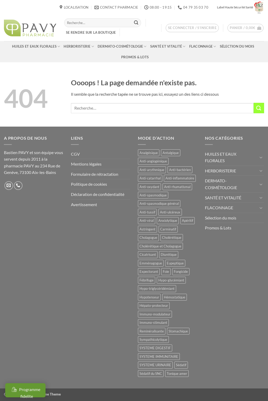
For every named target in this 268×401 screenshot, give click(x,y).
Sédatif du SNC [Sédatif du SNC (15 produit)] (150, 373)
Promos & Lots (135, 57)
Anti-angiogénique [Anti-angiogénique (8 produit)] (153, 161)
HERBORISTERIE (79, 46)
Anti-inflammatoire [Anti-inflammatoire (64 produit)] (179, 178)
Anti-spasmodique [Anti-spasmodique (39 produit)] (153, 195)
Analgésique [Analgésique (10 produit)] (148, 153)
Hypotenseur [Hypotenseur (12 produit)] (149, 297)
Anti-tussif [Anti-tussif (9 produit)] (147, 212)
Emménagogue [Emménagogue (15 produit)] (150, 263)
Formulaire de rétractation (94, 174)
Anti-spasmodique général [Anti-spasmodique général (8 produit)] (159, 203)
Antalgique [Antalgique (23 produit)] (171, 153)
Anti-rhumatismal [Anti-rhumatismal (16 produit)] (177, 187)
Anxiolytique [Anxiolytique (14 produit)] (167, 220)
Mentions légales (86, 163)
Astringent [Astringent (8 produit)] (147, 229)
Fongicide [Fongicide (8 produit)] (181, 271)
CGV (75, 153)
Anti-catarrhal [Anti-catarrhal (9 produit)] (150, 178)
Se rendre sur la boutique (91, 32)
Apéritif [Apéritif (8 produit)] (187, 220)
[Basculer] (261, 157)
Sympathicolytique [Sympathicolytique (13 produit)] (153, 339)
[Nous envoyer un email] (8, 185)
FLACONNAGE (202, 46)
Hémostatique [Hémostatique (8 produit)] (174, 297)
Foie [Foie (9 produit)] (166, 271)
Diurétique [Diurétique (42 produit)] (169, 254)
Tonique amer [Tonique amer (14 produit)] (177, 373)
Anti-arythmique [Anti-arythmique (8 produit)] (151, 170)
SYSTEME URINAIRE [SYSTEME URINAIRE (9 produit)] (155, 365)
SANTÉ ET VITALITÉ (168, 46)
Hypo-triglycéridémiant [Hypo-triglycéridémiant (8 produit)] (157, 288)
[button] (192, 28)
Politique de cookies (89, 184)
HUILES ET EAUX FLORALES (36, 46)
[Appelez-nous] (18, 185)
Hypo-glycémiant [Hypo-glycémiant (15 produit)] (171, 280)
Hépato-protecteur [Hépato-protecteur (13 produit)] (153, 305)
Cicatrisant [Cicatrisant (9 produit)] (147, 254)
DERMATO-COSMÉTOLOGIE (122, 46)
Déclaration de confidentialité (97, 194)
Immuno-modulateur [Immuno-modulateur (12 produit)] (154, 314)
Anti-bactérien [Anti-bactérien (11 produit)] (180, 170)
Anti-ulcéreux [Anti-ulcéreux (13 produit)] (170, 212)
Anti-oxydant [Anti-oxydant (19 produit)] (149, 187)
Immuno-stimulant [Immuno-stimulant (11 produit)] (153, 322)
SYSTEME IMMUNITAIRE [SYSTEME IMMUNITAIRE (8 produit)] (158, 356)
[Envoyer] (136, 22)
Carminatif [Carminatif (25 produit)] (168, 229)
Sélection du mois (237, 46)
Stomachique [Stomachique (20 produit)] (178, 331)
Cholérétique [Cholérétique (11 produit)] (171, 237)
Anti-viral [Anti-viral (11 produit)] (146, 220)
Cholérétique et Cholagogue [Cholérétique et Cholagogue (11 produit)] (160, 246)
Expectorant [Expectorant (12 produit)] (148, 271)
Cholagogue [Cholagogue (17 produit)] (148, 237)
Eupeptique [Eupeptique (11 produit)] (175, 263)
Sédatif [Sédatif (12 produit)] (181, 365)
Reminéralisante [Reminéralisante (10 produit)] (151, 331)
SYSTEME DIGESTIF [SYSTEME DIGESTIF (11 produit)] (155, 348)
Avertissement (84, 204)
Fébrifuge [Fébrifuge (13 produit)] (146, 280)
